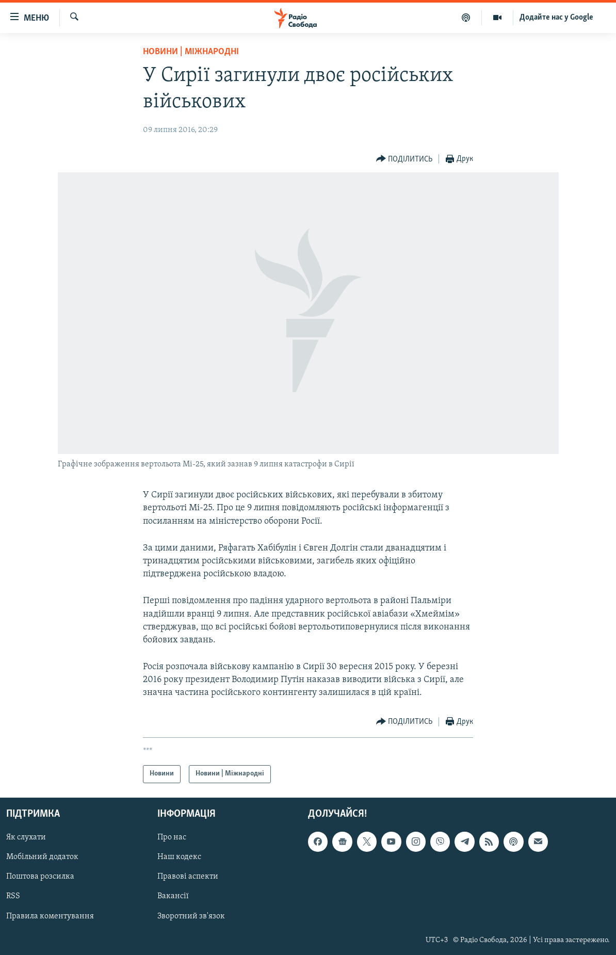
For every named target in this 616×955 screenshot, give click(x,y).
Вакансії (173, 896)
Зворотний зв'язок (191, 916)
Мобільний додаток (42, 857)
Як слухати (26, 837)
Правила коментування (50, 916)
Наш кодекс (179, 857)
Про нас (171, 837)
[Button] (404, 159)
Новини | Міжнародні (191, 52)
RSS (13, 896)
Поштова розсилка (40, 876)
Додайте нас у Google (556, 17)
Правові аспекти (187, 876)
